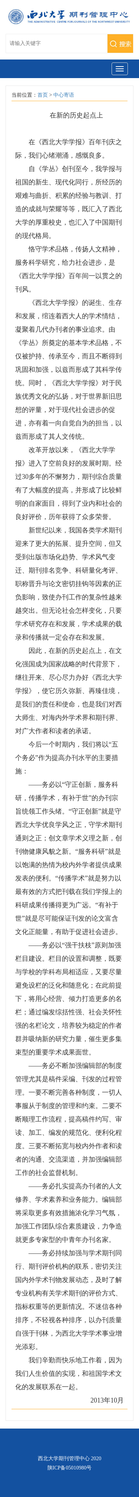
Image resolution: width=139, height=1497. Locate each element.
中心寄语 (63, 95)
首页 (42, 95)
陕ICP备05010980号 (69, 1468)
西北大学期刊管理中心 (64, 1458)
